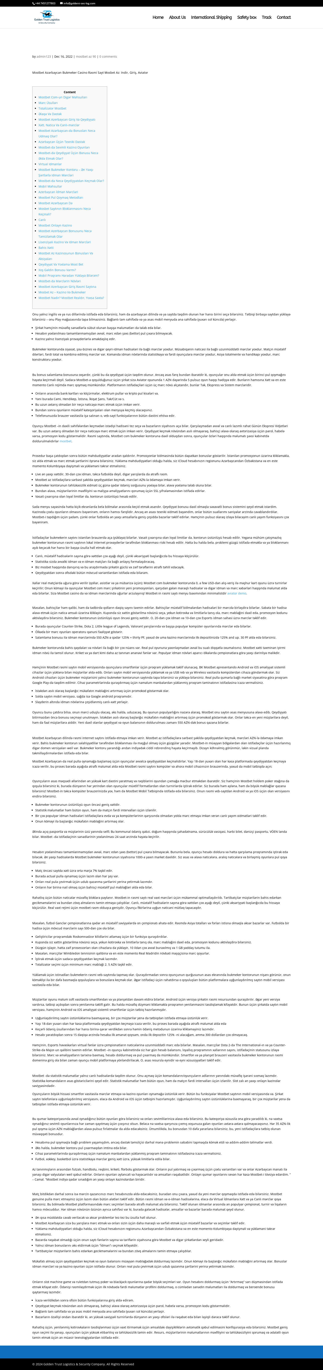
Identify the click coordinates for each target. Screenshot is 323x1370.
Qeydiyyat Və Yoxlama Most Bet (61, 264)
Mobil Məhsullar (50, 186)
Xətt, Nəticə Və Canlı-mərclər (59, 125)
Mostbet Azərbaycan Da (56, 203)
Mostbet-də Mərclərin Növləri (60, 281)
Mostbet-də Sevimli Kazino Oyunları (64, 147)
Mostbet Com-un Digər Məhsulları (63, 97)
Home (158, 18)
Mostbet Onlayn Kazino (55, 225)
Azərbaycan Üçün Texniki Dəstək (62, 142)
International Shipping (211, 18)
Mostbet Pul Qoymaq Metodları (61, 197)
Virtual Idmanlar (50, 164)
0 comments (108, 56)
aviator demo (236, 593)
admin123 (44, 56)
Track (266, 18)
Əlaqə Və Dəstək (50, 114)
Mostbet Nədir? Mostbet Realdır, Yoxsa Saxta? (71, 298)
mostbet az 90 (86, 56)
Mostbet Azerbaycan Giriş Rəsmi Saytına (67, 287)
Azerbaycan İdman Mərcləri (58, 192)
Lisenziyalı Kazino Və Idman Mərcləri (65, 242)
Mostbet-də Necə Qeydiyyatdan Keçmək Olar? (71, 181)
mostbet (65, 441)
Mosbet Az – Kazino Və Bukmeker (62, 292)
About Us (177, 18)
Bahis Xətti (46, 248)
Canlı (42, 220)
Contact (284, 18)
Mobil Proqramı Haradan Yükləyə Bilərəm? (69, 275)
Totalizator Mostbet (52, 108)
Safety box (246, 18)
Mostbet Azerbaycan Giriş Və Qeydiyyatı (67, 119)
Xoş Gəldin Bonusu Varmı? (57, 270)
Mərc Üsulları (48, 103)
